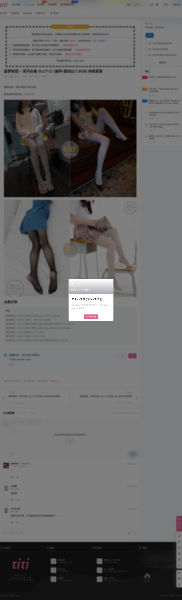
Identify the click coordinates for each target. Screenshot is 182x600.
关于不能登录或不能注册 (86, 299)
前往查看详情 (91, 317)
